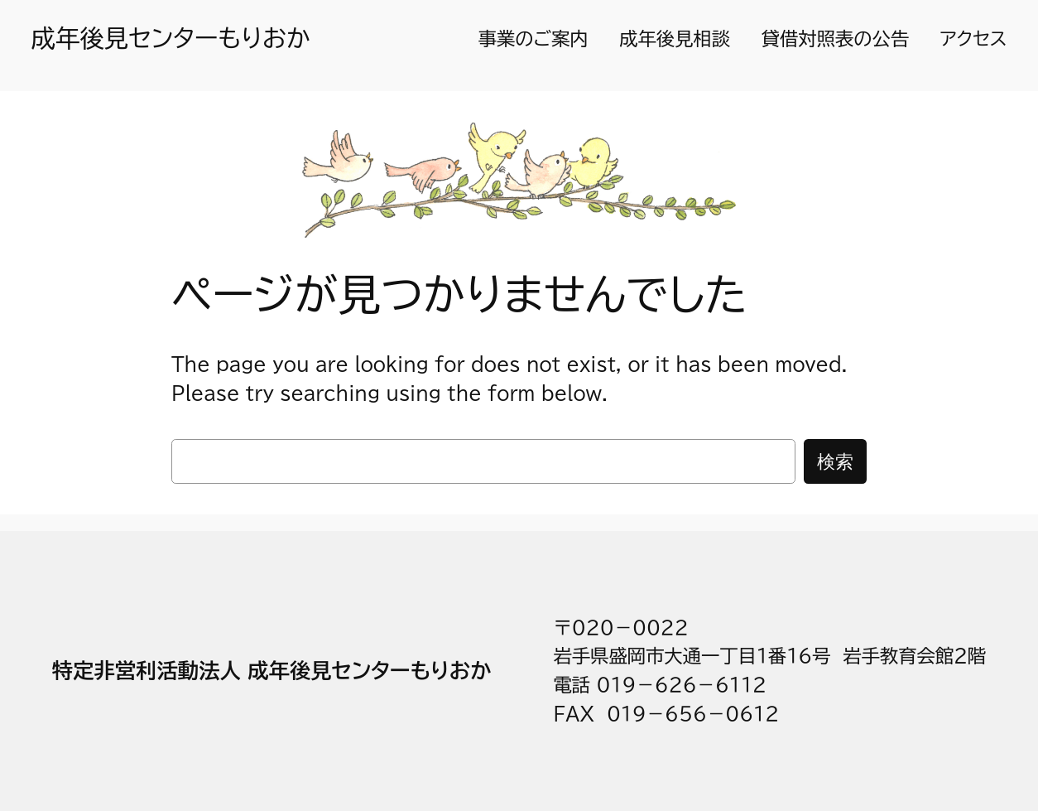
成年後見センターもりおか (170, 38)
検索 (835, 461)
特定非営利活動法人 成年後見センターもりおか (272, 670)
